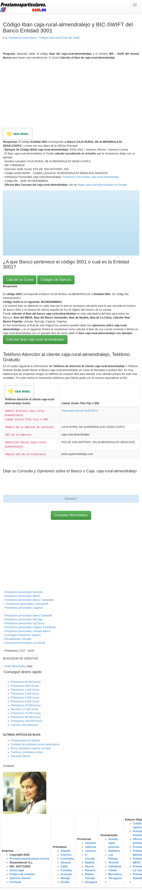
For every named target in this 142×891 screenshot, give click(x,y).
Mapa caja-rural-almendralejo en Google (102, 184)
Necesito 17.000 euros (24, 709)
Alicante (90, 843)
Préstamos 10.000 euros (26, 705)
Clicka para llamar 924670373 (79, 410)
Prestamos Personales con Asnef (25, 642)
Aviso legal (17, 870)
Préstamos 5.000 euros (25, 697)
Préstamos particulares (22, 37)
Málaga (65, 878)
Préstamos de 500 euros (26, 681)
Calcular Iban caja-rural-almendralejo (35, 339)
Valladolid (114, 866)
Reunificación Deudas (18, 638)
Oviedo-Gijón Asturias (113, 842)
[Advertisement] (71, 92)
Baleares (114, 850)
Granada (66, 874)
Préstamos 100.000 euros (26, 720)
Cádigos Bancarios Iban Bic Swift (59, 37)
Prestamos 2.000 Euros (25, 689)
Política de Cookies (22, 874)
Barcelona (115, 874)
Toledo (112, 870)
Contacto (16, 882)
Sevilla (65, 882)
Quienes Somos (20, 878)
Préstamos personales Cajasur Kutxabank (30, 627)
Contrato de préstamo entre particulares (35, 744)
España (65, 850)
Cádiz (64, 866)
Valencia (90, 846)
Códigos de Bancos (56, 280)
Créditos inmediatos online (27, 752)
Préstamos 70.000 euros (26, 713)
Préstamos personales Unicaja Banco (27, 631)
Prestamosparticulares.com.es (29, 858)
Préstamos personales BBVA (22, 596)
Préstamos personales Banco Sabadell (28, 615)
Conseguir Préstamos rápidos (23, 635)
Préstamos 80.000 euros (26, 717)
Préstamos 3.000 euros (25, 693)
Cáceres (90, 850)
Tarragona (114, 878)
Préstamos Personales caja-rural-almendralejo (91, 176)
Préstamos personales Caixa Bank (27, 603)
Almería (66, 862)
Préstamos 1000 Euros (25, 685)
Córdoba (66, 870)
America (66, 854)
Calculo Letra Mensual (24, 724)
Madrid (89, 862)
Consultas (67, 858)
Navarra (90, 870)
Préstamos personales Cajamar (24, 607)
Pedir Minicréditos (15, 666)
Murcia (89, 866)
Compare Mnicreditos (71, 515)
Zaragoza (91, 882)
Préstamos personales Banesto (24, 592)
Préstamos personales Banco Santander (29, 599)
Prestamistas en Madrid (25, 740)
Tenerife (113, 862)
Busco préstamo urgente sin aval (31, 748)
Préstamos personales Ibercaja (24, 619)
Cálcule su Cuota (19, 280)
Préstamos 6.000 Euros (25, 701)
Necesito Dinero (20, 756)
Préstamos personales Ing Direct (25, 623)
